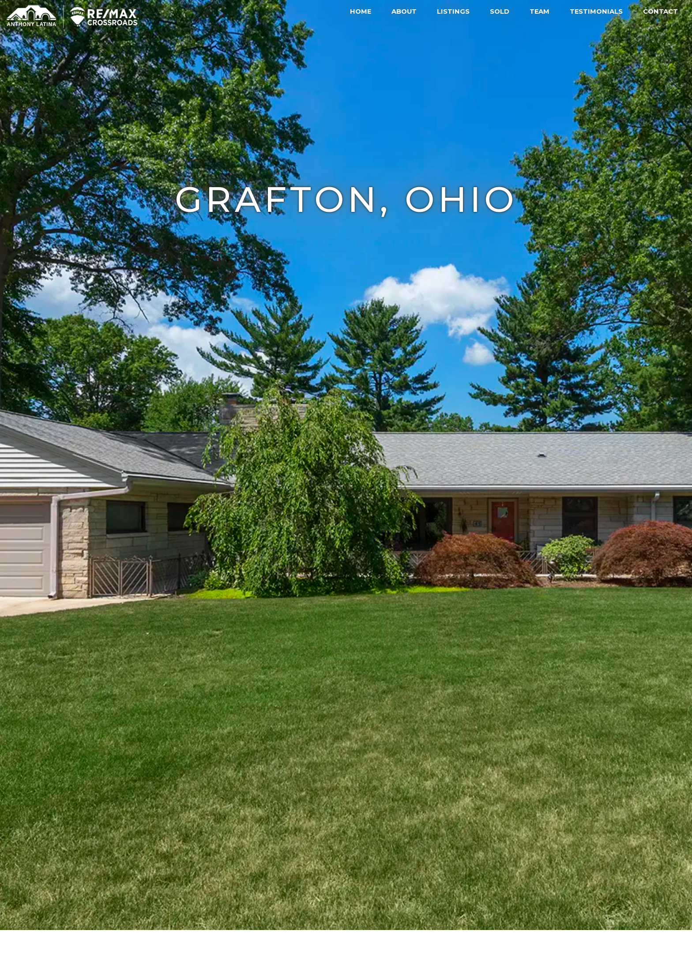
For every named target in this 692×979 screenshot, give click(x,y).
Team (539, 11)
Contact (660, 11)
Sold (499, 11)
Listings (453, 11)
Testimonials (596, 11)
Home (360, 11)
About (404, 11)
